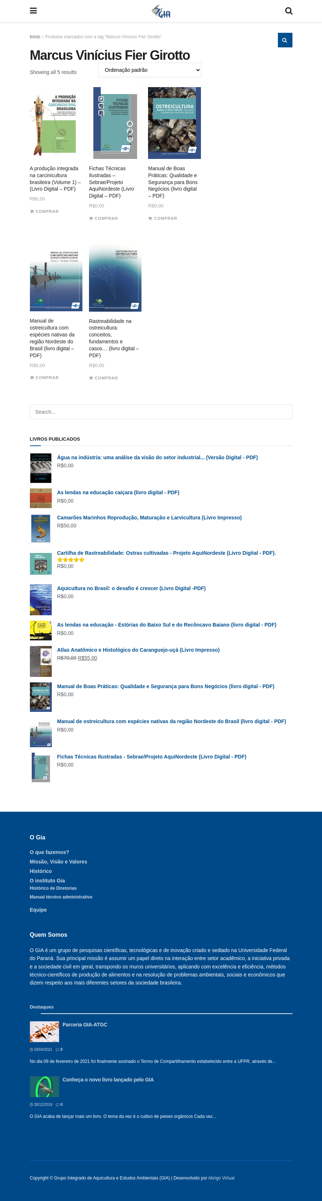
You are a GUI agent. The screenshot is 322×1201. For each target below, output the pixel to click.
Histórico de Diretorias (53, 888)
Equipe (38, 910)
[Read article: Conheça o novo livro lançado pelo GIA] (44, 1086)
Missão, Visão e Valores (59, 862)
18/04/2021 (41, 1050)
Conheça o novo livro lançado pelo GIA (108, 1080)
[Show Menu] (33, 11)
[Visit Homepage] (161, 11)
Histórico (41, 871)
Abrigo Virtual (221, 1178)
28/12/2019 (41, 1105)
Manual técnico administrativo (61, 897)
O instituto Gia (47, 881)
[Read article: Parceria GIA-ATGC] (44, 1031)
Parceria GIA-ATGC (85, 1025)
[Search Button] (288, 11)
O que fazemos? (49, 852)
